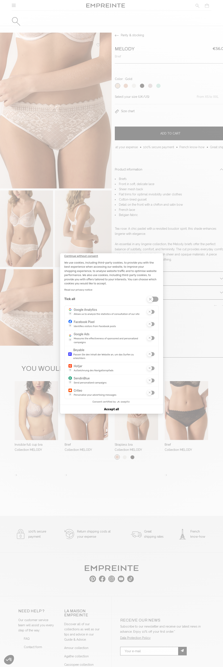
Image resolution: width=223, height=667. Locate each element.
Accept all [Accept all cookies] (111, 409)
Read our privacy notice (78, 289)
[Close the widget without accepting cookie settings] (81, 256)
